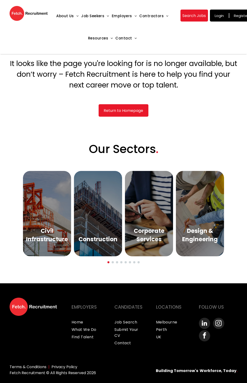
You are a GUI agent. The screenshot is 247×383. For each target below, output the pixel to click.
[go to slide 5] (126, 262)
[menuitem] (67, 16)
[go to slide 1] (108, 262)
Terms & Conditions (28, 367)
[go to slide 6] (130, 262)
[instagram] (218, 324)
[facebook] (204, 336)
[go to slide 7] (134, 262)
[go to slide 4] (121, 262)
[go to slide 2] (113, 262)
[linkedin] (204, 324)
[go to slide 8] (139, 262)
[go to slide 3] (117, 262)
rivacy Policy (65, 367)
